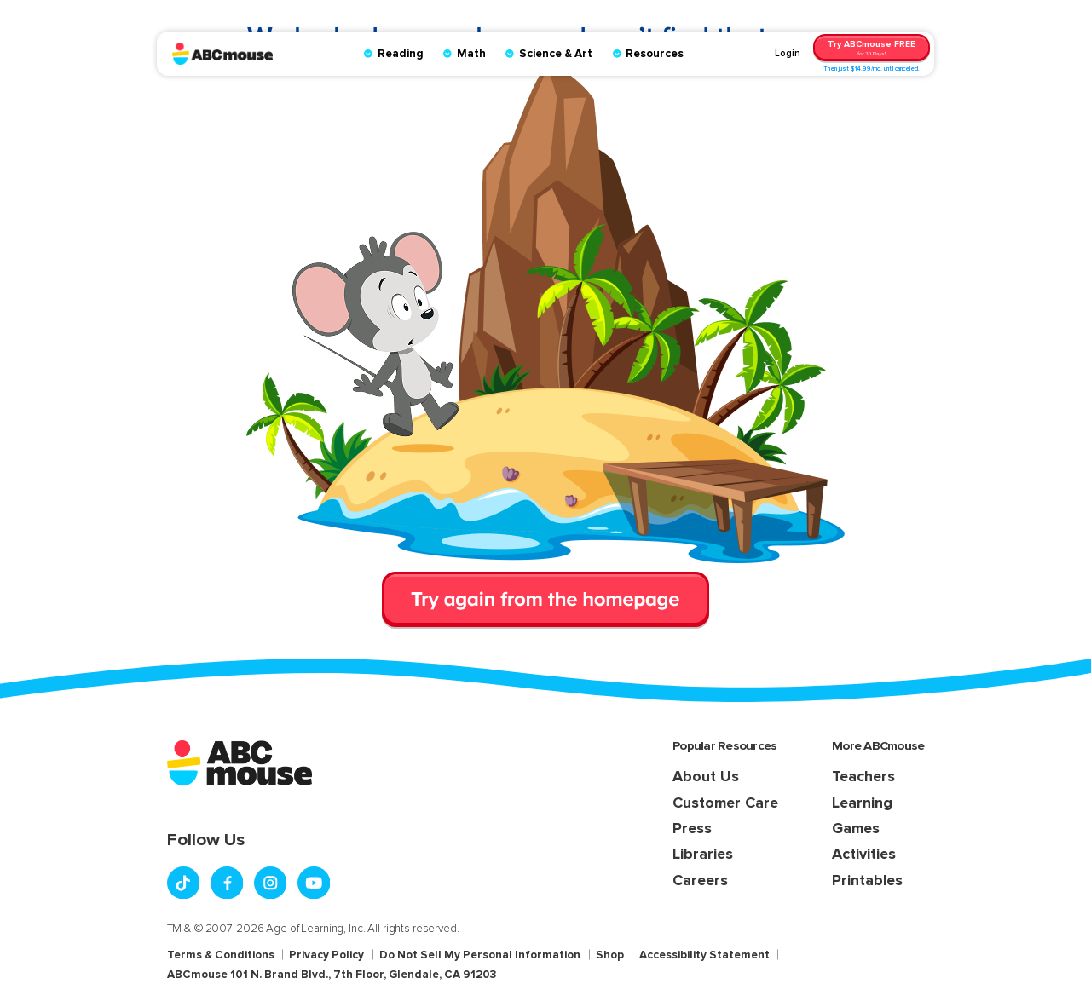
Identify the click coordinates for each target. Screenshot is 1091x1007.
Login (787, 53)
